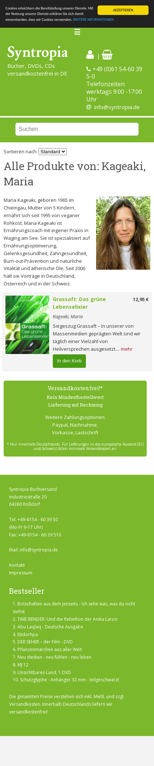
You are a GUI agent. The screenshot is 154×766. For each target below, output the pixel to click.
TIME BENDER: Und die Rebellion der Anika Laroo (67, 619)
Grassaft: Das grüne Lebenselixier (79, 303)
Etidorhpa (27, 634)
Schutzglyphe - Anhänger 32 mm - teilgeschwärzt (69, 680)
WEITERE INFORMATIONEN (93, 19)
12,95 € (141, 299)
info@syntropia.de (117, 107)
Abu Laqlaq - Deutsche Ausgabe (50, 627)
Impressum (20, 573)
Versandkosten (24, 704)
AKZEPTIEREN (123, 10)
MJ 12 (22, 665)
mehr (127, 349)
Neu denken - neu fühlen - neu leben (54, 657)
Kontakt (17, 565)
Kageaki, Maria (68, 316)
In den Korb (69, 360)
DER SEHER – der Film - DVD (45, 642)
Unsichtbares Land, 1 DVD (44, 672)
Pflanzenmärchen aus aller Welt (49, 649)
